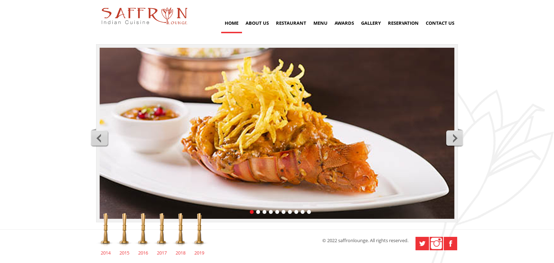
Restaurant (291, 23)
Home (231, 23)
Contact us (440, 23)
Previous (99, 138)
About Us (257, 23)
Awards (344, 23)
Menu (320, 23)
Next (454, 138)
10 (309, 212)
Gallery (371, 23)
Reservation (403, 23)
